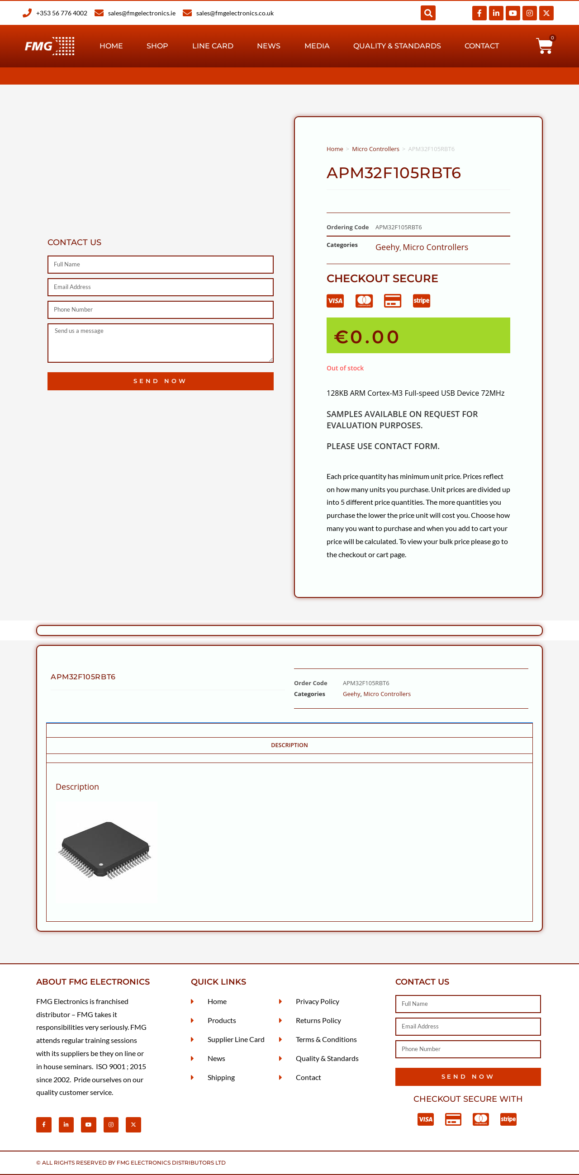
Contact (482, 46)
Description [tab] (289, 745)
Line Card (212, 46)
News (268, 46)
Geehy (387, 247)
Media (317, 46)
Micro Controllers (375, 149)
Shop (157, 46)
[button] (428, 12)
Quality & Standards (397, 46)
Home (111, 46)
